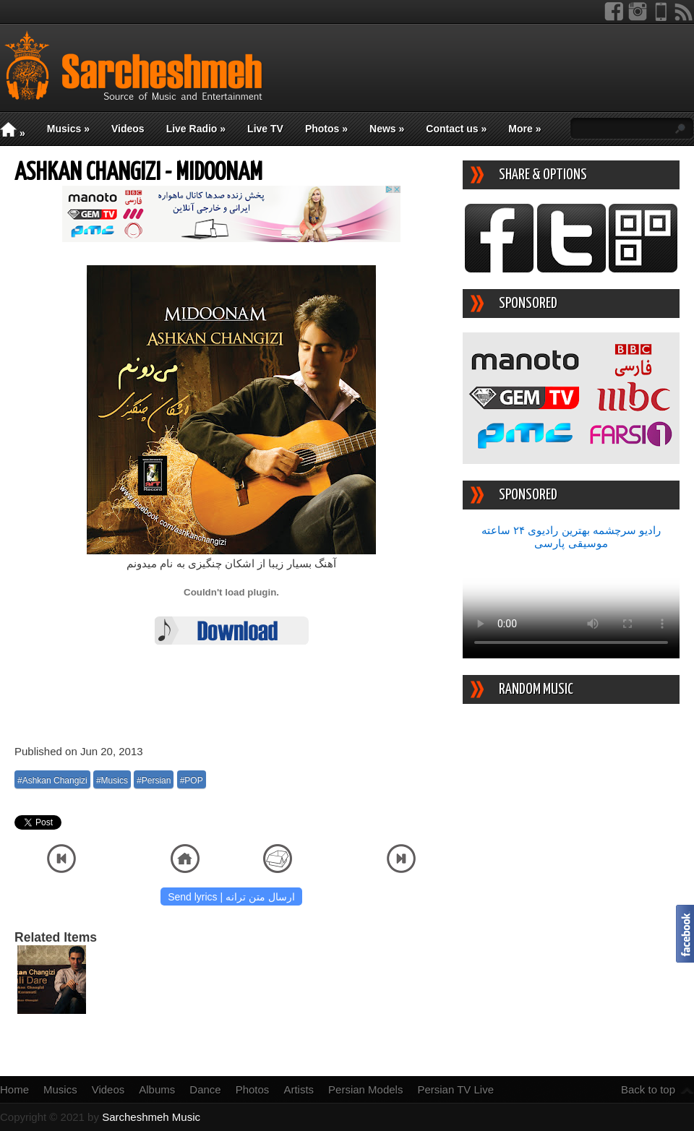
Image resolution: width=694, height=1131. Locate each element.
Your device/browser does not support (571, 604)
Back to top (648, 1089)
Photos (326, 128)
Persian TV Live (455, 1089)
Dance (204, 1089)
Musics (68, 128)
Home (14, 1089)
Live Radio (196, 128)
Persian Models (365, 1089)
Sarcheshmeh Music (151, 1117)
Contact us (456, 128)
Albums (157, 1089)
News (386, 128)
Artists (298, 1089)
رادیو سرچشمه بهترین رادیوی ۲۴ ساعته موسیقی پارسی (571, 536)
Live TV (265, 128)
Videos (128, 128)
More (524, 128)
